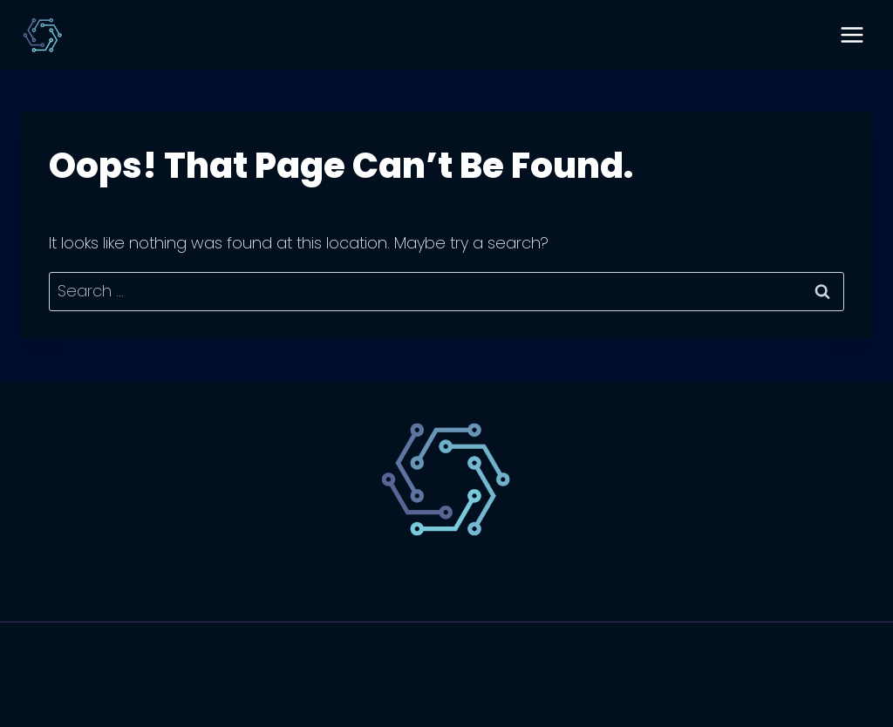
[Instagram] (484, 702)
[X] (446, 702)
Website (486, 581)
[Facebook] (409, 702)
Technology (381, 581)
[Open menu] (851, 34)
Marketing (585, 581)
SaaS (287, 581)
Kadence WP (597, 658)
